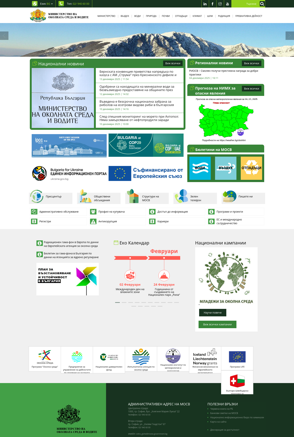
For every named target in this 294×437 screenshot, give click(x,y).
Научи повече (213, 312)
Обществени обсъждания (94, 198)
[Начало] (59, 15)
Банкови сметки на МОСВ (224, 398)
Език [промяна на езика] (46, 3)
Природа (151, 15)
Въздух (125, 15)
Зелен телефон (187, 198)
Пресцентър (46, 198)
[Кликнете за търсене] (261, 4)
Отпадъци (181, 15)
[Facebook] (212, 3)
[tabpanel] (147, 40)
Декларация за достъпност (224, 414)
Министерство (106, 15)
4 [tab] (152, 53)
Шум (210, 15)
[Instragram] (220, 3)
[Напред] (290, 35)
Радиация (224, 15)
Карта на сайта (218, 406)
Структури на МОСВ (142, 198)
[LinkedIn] (205, 3)
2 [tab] (141, 53)
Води (137, 15)
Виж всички (172, 63)
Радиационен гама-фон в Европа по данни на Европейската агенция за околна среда (71, 244)
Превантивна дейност (248, 15)
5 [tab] (158, 53)
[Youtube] (227, 3)
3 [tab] (147, 53)
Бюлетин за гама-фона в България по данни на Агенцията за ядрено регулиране (71, 255)
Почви (166, 15)
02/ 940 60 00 (144, 399)
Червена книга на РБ (221, 393)
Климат (197, 15)
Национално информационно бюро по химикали (237, 402)
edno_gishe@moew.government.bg (151, 419)
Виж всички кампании (217, 324)
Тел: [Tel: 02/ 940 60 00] (78, 3)
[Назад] (4, 35)
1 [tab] (136, 53)
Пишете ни (238, 198)
